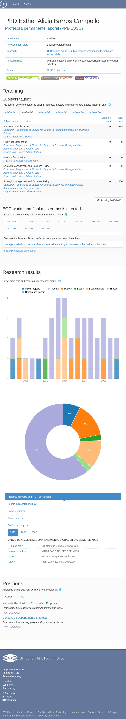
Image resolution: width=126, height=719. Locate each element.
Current (9, 596)
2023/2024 (61, 111)
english (16, 4)
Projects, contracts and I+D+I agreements (29, 496)
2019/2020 (95, 221)
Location (7, 681)
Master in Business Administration (21, 160)
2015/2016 (27, 228)
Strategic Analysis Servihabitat (20, 250)
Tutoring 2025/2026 (109, 200)
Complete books (16, 511)
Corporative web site (13, 669)
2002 (34, 532)
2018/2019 (112, 221)
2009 (23, 532)
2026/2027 (10, 111)
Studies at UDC (11, 673)
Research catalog (12, 676)
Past (21, 596)
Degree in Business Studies (18, 136)
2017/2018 (10, 228)
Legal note (8, 684)
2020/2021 (78, 221)
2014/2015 (44, 228)
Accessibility (9, 688)
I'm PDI (29, 4)
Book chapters (15, 518)
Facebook (9, 693)
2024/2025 (44, 111)
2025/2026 (27, 111)
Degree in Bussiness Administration (22, 152)
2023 (12, 532)
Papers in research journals (22, 504)
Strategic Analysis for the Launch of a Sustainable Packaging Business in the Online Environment (55, 244)
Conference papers (18, 525)
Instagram (9, 700)
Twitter (7, 696)
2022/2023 (78, 111)
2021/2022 (95, 111)
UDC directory (56, 70)
